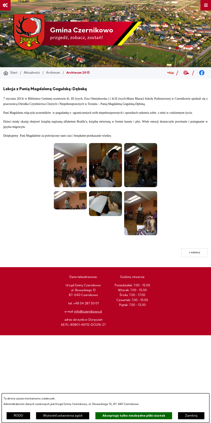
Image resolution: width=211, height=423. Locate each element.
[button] (70, 186)
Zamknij (191, 415)
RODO (18, 415)
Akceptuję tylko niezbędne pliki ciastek (133, 415)
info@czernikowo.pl (88, 311)
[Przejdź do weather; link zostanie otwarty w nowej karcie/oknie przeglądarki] (186, 73)
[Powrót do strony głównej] (10, 73)
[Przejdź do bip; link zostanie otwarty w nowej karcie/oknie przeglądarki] (170, 73)
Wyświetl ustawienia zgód (62, 415)
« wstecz (194, 252)
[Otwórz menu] (205, 5)
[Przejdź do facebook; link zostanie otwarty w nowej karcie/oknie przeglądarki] (202, 73)
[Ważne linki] (5, 5)
